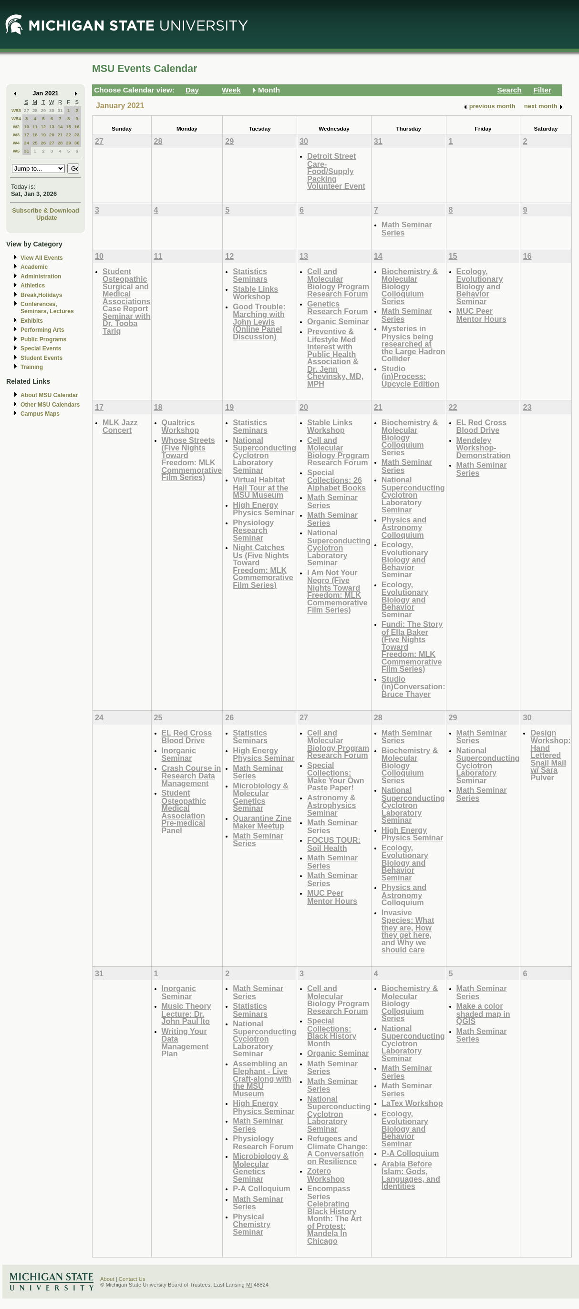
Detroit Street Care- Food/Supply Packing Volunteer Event (336, 171)
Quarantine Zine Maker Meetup (262, 822)
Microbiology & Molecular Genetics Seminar (261, 797)
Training (32, 367)
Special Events (41, 348)
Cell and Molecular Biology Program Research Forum (338, 282)
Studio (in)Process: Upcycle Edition (410, 376)
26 (43, 142)
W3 (16, 134)
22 (68, 134)
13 (51, 126)
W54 (16, 118)
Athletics (33, 285)
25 (35, 142)
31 (60, 110)
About (107, 1279)
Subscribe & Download (45, 210)
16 (77, 126)
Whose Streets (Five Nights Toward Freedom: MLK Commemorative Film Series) (192, 459)
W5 (16, 150)
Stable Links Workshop (255, 293)
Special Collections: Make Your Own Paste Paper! (335, 776)
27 (26, 110)
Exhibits (32, 320)
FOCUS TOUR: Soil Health (334, 844)
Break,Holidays (41, 295)
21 (60, 134)
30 (51, 110)
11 (35, 126)
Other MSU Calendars (50, 404)
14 (60, 126)
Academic (34, 267)
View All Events (42, 258)
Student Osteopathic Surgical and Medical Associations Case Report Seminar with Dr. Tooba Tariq (127, 301)
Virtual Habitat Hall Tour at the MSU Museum (260, 487)
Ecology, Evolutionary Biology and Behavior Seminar (479, 286)
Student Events (41, 358)
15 (68, 126)
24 (26, 142)
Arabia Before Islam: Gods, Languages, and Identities (411, 1175)
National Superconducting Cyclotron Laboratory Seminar (264, 455)
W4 (16, 142)
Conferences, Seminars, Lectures (47, 308)
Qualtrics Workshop (180, 426)
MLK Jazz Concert (120, 426)
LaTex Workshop (412, 1103)
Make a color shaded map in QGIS (483, 1013)
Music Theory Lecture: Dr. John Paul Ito (186, 1013)
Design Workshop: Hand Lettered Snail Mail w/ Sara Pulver (550, 755)
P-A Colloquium (261, 1188)
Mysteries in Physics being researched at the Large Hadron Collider (413, 343)
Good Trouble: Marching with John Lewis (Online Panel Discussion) (259, 321)
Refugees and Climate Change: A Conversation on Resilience (337, 1150)
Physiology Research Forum (263, 1142)
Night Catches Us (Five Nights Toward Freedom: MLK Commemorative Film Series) (263, 566)
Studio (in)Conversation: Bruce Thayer (413, 686)
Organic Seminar (338, 321)
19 (43, 134)
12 (43, 126)
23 (77, 134)
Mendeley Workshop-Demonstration (483, 448)
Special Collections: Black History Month (331, 1032)
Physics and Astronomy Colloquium (404, 527)
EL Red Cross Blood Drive (481, 426)
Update (46, 217)
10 (26, 126)
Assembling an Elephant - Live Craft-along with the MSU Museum (262, 1078)
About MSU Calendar (49, 395)
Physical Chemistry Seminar (251, 1224)
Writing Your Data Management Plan (185, 1042)
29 (43, 110)
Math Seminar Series (407, 228)
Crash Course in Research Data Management (191, 775)
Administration (41, 276)
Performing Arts (42, 330)
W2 (16, 126)
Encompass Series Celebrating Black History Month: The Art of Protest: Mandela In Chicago (334, 1214)
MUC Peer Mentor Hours (481, 315)
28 (35, 110)
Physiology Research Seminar (253, 530)
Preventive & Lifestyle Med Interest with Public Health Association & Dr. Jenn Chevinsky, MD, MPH (335, 357)
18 (35, 134)
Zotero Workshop (326, 1174)
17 (26, 134)
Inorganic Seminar (179, 754)
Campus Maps (40, 413)
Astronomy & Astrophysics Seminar (331, 805)
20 (51, 134)
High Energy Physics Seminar (263, 509)
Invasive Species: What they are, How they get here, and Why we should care (408, 931)
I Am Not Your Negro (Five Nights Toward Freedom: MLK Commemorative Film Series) (337, 591)
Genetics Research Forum (337, 307)
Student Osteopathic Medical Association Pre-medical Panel (184, 811)
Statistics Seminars (250, 275)
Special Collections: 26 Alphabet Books (336, 480)
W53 (16, 110)
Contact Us (132, 1279)
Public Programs (43, 339)
